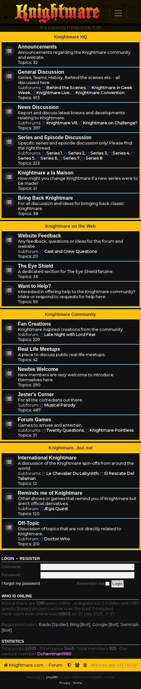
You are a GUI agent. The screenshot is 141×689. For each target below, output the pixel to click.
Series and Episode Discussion (54, 137)
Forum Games (34, 419)
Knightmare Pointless (109, 430)
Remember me (93, 583)
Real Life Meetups (39, 349)
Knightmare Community (70, 314)
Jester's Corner (36, 394)
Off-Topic (28, 523)
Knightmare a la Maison (46, 172)
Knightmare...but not (71, 447)
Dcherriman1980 (54, 653)
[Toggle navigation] (118, 13)
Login (8, 558)
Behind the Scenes (64, 87)
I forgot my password (21, 583)
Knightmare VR (59, 122)
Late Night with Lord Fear (68, 334)
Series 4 (119, 153)
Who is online (17, 596)
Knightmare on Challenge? (108, 122)
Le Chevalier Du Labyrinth (70, 473)
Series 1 (52, 153)
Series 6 (46, 158)
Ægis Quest (54, 508)
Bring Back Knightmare (45, 198)
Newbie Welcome (38, 369)
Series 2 (74, 153)
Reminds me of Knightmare (50, 493)
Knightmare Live (51, 92)
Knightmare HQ (70, 36)
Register (30, 558)
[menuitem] (85, 665)
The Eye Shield (35, 266)
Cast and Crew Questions (68, 251)
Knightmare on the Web (70, 226)
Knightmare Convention (97, 92)
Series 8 (91, 158)
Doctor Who (55, 538)
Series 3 (96, 153)
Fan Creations (34, 324)
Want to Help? (34, 286)
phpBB (51, 677)
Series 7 (69, 158)
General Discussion (41, 72)
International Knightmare (47, 457)
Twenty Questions (63, 430)
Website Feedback (39, 235)
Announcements (37, 46)
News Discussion (38, 107)
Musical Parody (57, 404)
